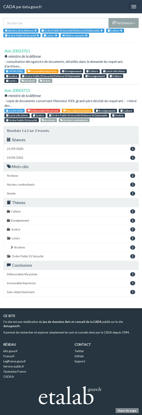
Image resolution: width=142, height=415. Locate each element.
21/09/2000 (14, 110)
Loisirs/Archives (114, 71)
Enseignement (72, 71)
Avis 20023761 (17, 50)
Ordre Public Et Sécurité (21, 120)
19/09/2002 (14, 71)
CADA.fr (8, 376)
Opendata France (14, 371)
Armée (45, 80)
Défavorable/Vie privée (43, 110)
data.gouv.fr (32, 7)
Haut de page (127, 410)
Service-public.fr (13, 366)
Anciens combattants (74, 120)
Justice (11, 76)
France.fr (9, 356)
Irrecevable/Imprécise (42, 71)
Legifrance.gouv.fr (14, 361)
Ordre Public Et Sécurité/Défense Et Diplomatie (51, 76)
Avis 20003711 (17, 90)
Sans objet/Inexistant (77, 110)
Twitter (79, 351)
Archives (28, 80)
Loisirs (11, 80)
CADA (9, 6)
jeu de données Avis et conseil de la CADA (72, 322)
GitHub (79, 356)
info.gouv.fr (10, 351)
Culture (92, 71)
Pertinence (123, 23)
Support (79, 361)
